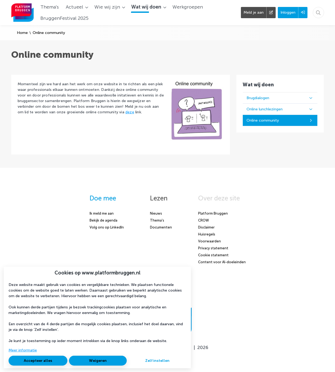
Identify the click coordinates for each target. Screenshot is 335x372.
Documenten (161, 227)
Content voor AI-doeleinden (222, 262)
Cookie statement (213, 255)
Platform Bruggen (213, 213)
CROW (203, 220)
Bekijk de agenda (103, 220)
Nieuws (156, 213)
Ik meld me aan (102, 213)
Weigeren (98, 360)
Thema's (157, 220)
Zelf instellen (157, 360)
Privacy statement (213, 248)
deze (129, 112)
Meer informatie (23, 350)
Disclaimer (206, 227)
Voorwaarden (209, 241)
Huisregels (206, 234)
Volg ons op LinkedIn (107, 227)
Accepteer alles (38, 360)
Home (22, 32)
